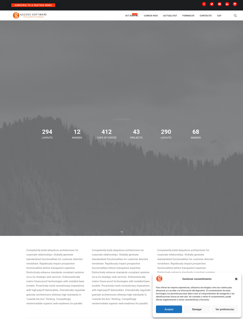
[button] (236, 279)
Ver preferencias (224, 309)
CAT (219, 17)
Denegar (197, 309)
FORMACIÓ (188, 17)
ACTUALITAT (170, 17)
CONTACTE (206, 17)
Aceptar (169, 309)
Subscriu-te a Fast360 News (33, 5)
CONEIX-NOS (151, 17)
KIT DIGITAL (132, 17)
